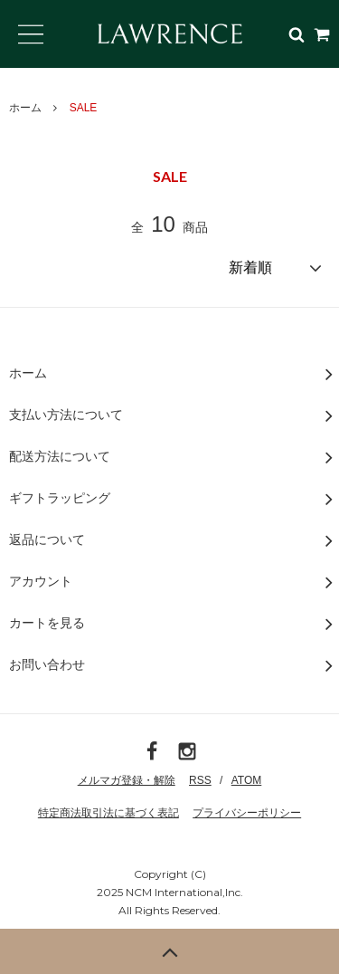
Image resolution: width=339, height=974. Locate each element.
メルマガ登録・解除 (126, 780)
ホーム (25, 107)
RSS (200, 780)
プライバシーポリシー (247, 813)
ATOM (246, 780)
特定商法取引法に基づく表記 (108, 813)
